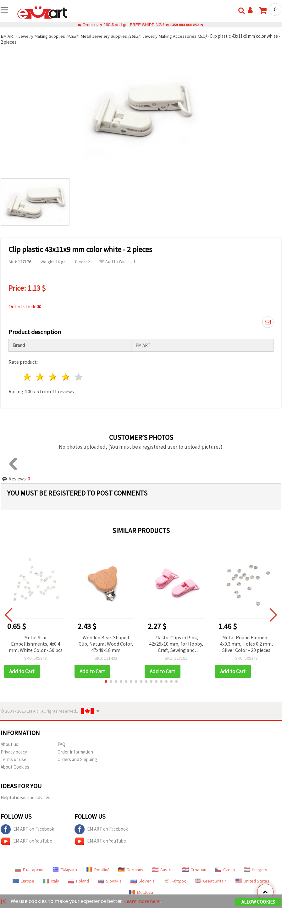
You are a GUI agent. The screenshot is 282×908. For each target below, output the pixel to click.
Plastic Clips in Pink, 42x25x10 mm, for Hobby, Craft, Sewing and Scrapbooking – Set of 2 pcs (176, 644)
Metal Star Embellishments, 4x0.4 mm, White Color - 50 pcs (36, 643)
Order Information (75, 752)
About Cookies (15, 767)
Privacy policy (14, 752)
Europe (23, 881)
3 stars (53, 376)
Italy (51, 881)
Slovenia (142, 881)
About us (9, 745)
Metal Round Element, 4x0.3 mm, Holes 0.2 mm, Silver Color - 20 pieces (246, 643)
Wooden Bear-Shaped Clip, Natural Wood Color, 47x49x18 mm (106, 643)
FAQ (61, 745)
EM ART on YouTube (26, 842)
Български (29, 870)
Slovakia (110, 881)
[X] (4, 901)
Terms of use (13, 760)
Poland (78, 881)
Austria (163, 870)
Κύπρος (174, 881)
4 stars (65, 376)
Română (97, 870)
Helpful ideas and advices (25, 798)
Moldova (141, 892)
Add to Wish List (117, 261)
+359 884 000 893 (184, 24)
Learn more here (143, 901)
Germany (130, 870)
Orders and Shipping (77, 760)
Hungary (255, 870)
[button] (106, 682)
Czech (225, 870)
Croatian (194, 870)
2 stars (40, 376)
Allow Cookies (258, 902)
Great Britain (211, 881)
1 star (27, 376)
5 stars (78, 376)
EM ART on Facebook (27, 830)
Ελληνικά (65, 870)
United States (252, 881)
